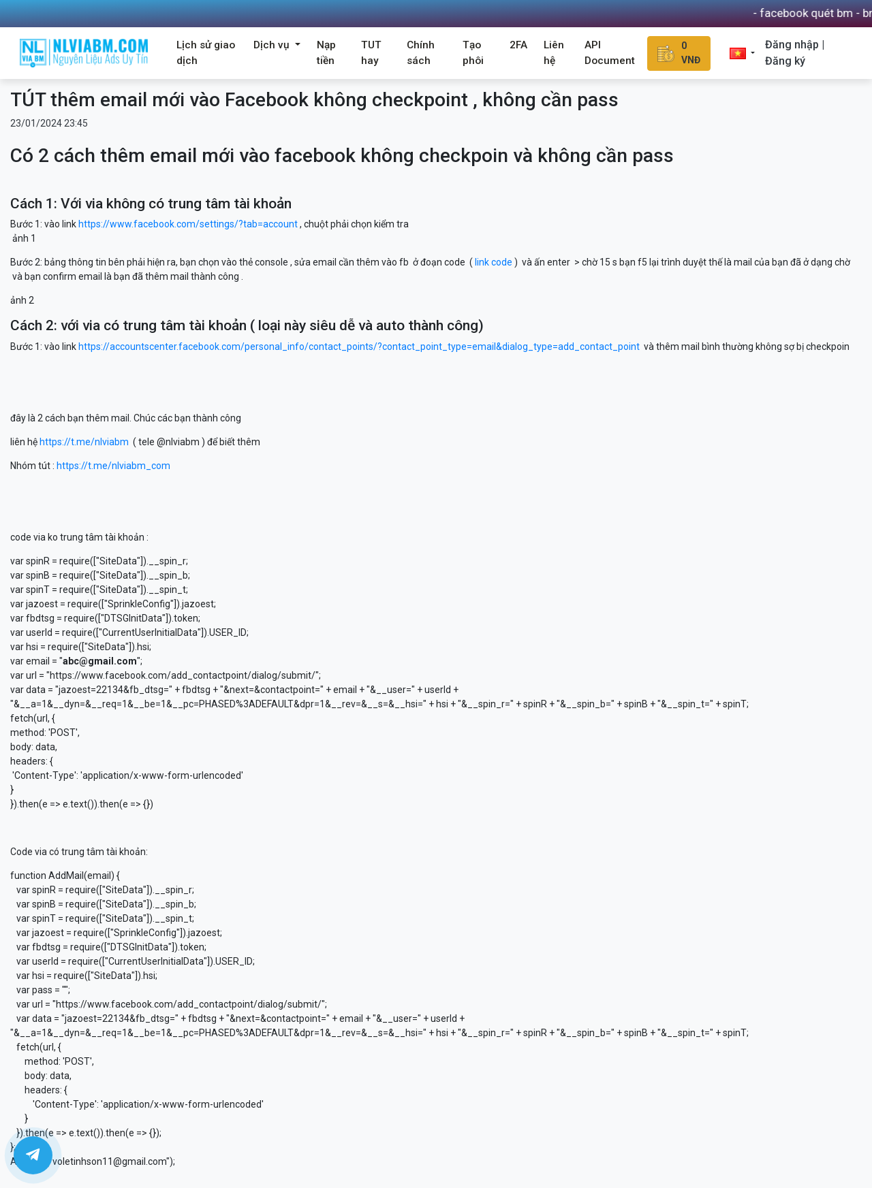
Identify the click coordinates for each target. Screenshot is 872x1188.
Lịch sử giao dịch (205, 53)
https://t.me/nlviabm (84, 441)
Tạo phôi (473, 53)
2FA (518, 45)
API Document (610, 53)
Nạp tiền (326, 53)
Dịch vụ (272, 45)
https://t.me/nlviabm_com (113, 465)
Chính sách (421, 53)
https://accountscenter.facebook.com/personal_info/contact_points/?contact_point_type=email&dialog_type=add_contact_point (359, 346)
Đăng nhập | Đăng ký (794, 52)
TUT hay (371, 53)
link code (493, 262)
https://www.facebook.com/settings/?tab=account (188, 224)
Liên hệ (554, 53)
